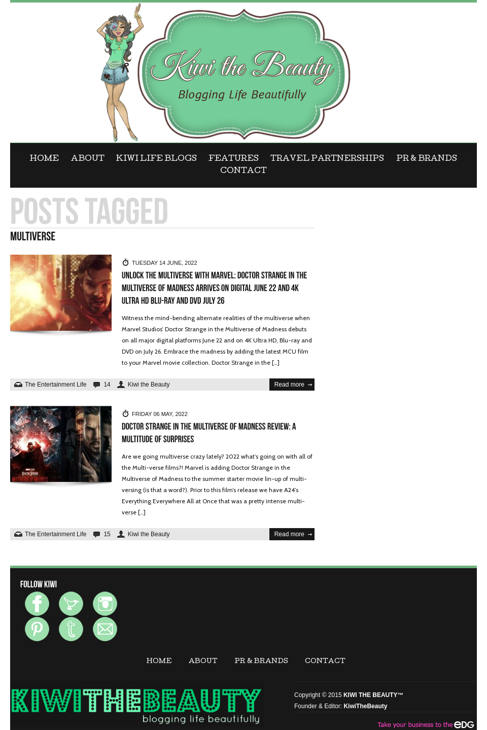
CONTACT (243, 171)
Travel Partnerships (327, 159)
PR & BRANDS (426, 159)
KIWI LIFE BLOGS (156, 159)
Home (44, 159)
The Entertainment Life (55, 384)
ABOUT (88, 159)
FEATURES (233, 159)
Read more (289, 384)
